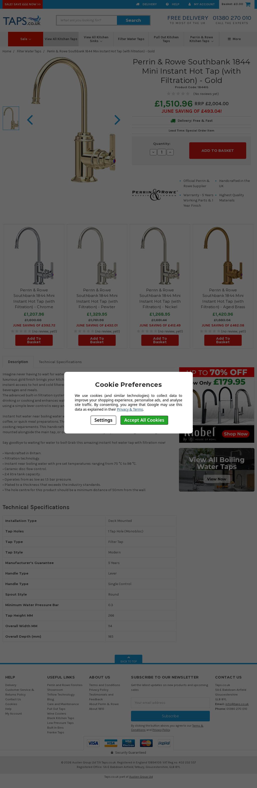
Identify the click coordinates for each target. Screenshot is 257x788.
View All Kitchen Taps (61, 39)
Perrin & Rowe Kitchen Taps (201, 39)
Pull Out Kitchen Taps (166, 39)
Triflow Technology (61, 691)
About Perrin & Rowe (104, 701)
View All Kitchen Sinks (96, 39)
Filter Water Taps (131, 39)
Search (133, 20)
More (234, 39)
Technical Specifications (60, 359)
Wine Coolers (56, 710)
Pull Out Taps (56, 706)
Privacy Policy (98, 687)
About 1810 (96, 706)
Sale (25, 39)
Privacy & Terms (130, 409)
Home (7, 51)
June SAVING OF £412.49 (160, 322)
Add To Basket (34, 337)
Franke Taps (55, 729)
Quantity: (161, 144)
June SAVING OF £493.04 (191, 111)
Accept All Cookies (144, 420)
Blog (50, 696)
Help (172, 4)
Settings (103, 420)
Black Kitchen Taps (60, 715)
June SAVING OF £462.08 (223, 322)
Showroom (55, 687)
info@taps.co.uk (237, 701)
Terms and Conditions (104, 682)
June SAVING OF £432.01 (97, 322)
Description (18, 359)
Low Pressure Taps (60, 720)
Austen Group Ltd (141, 774)
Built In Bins (55, 725)
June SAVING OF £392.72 (34, 322)
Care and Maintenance (63, 701)
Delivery (146, 4)
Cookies (11, 701)
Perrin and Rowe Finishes (65, 682)
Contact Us (13, 696)
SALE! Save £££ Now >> (23, 4)
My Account (201, 4)
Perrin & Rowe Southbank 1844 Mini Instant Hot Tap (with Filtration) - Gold (101, 51)
